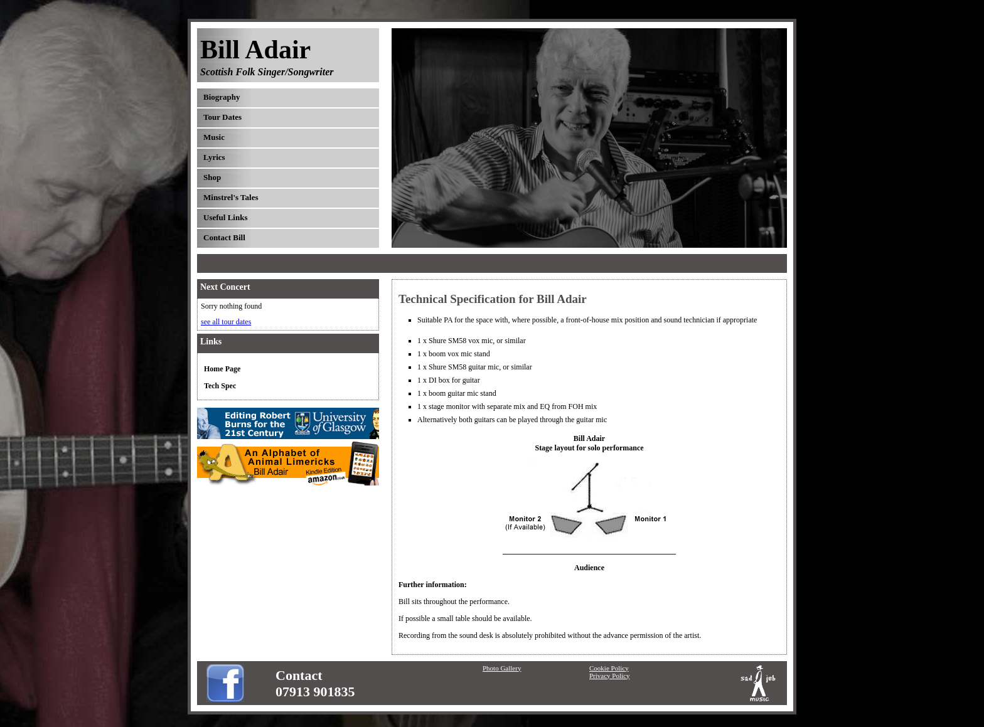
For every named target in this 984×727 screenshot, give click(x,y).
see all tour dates (226, 321)
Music (214, 137)
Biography (221, 97)
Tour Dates (222, 117)
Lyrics (214, 157)
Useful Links (225, 217)
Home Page (222, 368)
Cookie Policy (609, 668)
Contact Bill (224, 237)
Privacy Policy (609, 675)
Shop (212, 177)
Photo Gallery (502, 668)
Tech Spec (220, 385)
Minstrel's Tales (231, 197)
